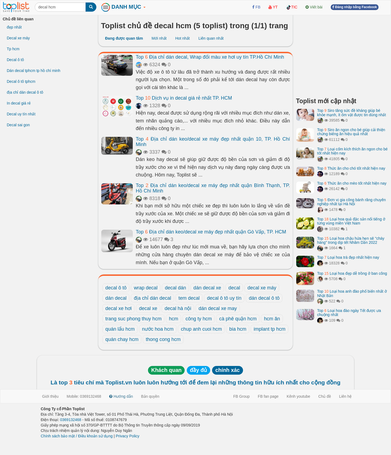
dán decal (116, 298)
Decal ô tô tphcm (21, 81)
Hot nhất (182, 38)
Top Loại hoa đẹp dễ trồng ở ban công (352, 273)
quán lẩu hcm (120, 329)
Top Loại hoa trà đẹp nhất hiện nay (348, 257)
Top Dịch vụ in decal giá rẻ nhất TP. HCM (184, 98)
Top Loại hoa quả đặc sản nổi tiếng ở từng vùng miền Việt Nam (351, 221)
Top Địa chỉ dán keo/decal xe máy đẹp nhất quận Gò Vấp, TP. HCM (211, 232)
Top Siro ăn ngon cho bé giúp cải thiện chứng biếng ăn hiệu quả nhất (351, 132)
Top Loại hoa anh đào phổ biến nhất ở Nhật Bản (352, 293)
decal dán (175, 287)
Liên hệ (345, 396)
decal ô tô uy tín (224, 298)
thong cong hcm (163, 339)
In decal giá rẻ (19, 103)
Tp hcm (13, 49)
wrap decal (145, 287)
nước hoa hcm (158, 329)
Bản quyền (150, 396)
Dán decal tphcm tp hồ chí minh (33, 70)
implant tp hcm (269, 329)
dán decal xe (207, 287)
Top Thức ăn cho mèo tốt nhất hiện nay (351, 183)
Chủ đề (324, 396)
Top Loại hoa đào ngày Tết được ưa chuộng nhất (349, 312)
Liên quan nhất (211, 38)
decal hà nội (178, 308)
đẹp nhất (14, 27)
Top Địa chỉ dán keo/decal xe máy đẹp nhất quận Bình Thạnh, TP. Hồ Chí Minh (213, 188)
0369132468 (70, 420)
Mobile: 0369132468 (84, 396)
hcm (173, 318)
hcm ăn (272, 318)
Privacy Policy (127, 436)
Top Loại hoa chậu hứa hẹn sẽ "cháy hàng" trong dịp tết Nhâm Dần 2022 (350, 240)
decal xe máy (261, 287)
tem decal (189, 298)
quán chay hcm (121, 339)
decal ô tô (116, 287)
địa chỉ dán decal (152, 298)
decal (234, 287)
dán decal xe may (217, 308)
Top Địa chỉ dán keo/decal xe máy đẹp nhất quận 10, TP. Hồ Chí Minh (213, 141)
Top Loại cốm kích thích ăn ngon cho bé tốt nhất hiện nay (352, 151)
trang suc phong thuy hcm (133, 318)
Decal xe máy (18, 38)
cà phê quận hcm (238, 318)
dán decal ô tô (264, 298)
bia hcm (237, 329)
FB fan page (268, 396)
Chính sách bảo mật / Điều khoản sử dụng (77, 436)
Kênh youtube (298, 396)
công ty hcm (198, 318)
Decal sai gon (18, 125)
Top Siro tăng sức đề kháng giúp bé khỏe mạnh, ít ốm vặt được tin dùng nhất (351, 112)
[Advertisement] (342, 54)
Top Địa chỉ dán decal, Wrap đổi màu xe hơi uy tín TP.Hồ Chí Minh (210, 57)
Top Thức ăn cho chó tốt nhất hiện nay (351, 168)
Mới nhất (159, 38)
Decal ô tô (15, 60)
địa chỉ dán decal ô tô (25, 92)
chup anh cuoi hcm (201, 329)
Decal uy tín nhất (21, 114)
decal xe (148, 308)
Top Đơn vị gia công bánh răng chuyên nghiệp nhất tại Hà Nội (351, 202)
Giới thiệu (50, 396)
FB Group (241, 396)
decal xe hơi (118, 308)
